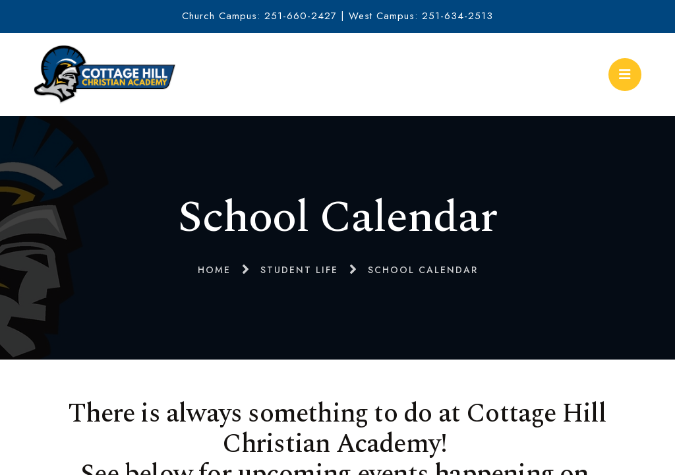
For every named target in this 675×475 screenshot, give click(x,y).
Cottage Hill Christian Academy (105, 74)
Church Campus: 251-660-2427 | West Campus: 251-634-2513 (337, 16)
